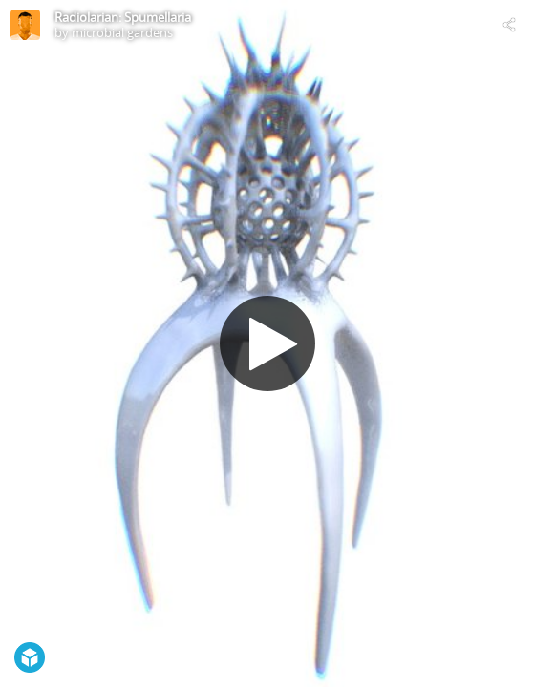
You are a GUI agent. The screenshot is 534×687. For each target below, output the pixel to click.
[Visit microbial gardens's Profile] (25, 25)
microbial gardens (122, 32)
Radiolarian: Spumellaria (122, 17)
